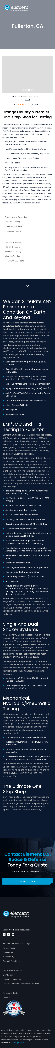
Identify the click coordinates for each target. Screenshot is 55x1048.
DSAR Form (8, 975)
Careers (6, 997)
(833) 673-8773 (20, 1042)
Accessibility (8, 956)
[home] (16, 8)
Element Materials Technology (16, 943)
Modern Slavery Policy (12, 970)
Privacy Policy (9, 948)
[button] (51, 8)
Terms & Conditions (11, 961)
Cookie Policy (9, 952)
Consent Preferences (12, 979)
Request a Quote (28, 881)
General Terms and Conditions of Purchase (21, 983)
